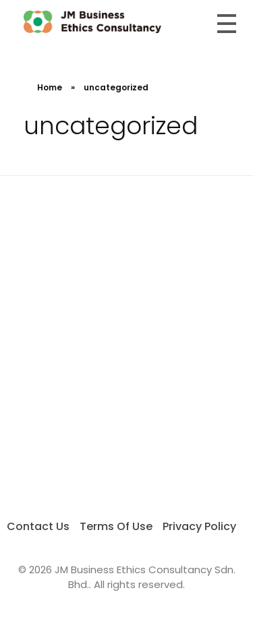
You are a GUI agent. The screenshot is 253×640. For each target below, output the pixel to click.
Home (49, 87)
